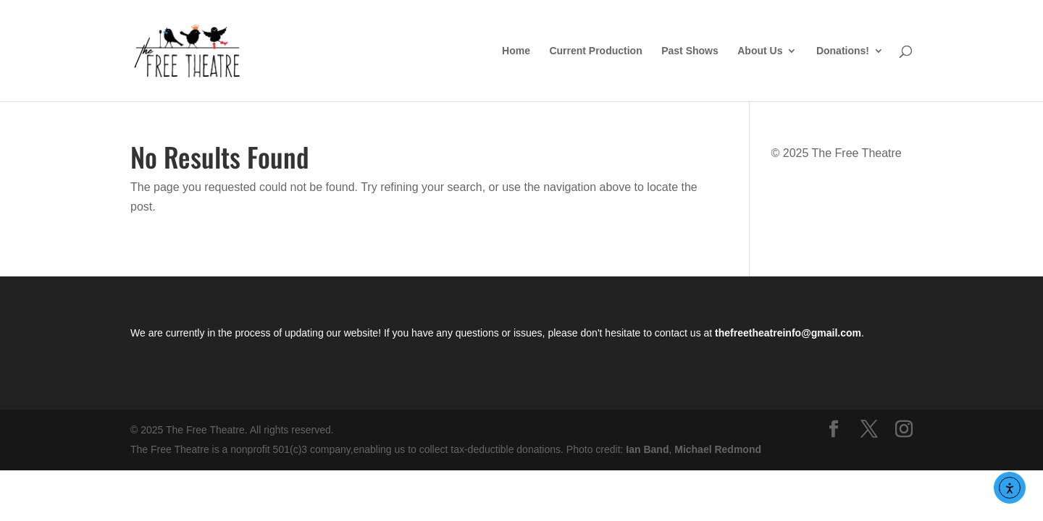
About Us (759, 51)
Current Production (595, 51)
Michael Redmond (717, 449)
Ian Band (647, 449)
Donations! (842, 51)
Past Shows (690, 51)
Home (516, 51)
